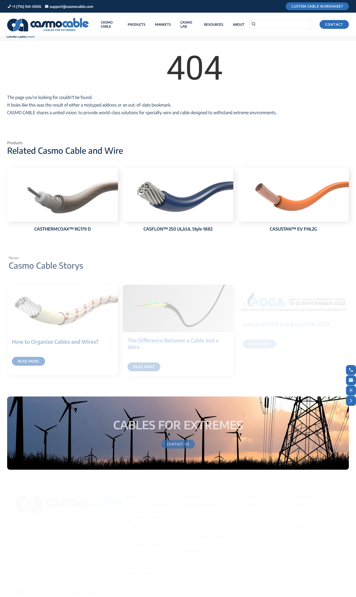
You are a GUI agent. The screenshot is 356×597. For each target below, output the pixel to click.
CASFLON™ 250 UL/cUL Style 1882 (178, 229)
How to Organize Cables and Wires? (55, 343)
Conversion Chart (305, 525)
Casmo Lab (186, 24)
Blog (247, 532)
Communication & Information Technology (206, 520)
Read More (28, 363)
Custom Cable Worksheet (317, 6)
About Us (250, 504)
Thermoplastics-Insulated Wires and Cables (150, 517)
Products (136, 24)
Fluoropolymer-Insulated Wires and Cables (150, 506)
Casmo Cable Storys (47, 265)
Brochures (300, 511)
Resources (213, 24)
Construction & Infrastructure (205, 529)
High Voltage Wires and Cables (146, 551)
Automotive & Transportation (205, 511)
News (248, 525)
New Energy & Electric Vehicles (206, 556)
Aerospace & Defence (199, 504)
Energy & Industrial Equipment (206, 536)
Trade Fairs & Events (258, 511)
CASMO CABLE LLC (52, 590)
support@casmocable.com (71, 6)
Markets (163, 24)
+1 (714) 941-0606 (26, 6)
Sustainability (253, 518)
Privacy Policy (335, 590)
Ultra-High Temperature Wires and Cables (149, 528)
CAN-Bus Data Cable (138, 571)
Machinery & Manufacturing (204, 542)
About (238, 24)
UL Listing (300, 518)
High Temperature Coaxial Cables (147, 537)
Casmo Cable (107, 24)
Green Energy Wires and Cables (146, 558)
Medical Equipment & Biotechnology (210, 549)
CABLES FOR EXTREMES (178, 423)
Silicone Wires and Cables (142, 544)
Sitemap (307, 590)
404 (31, 36)
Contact (334, 24)
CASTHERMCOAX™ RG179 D (62, 229)
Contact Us (178, 446)
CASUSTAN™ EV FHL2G (293, 229)
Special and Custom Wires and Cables (150, 564)
